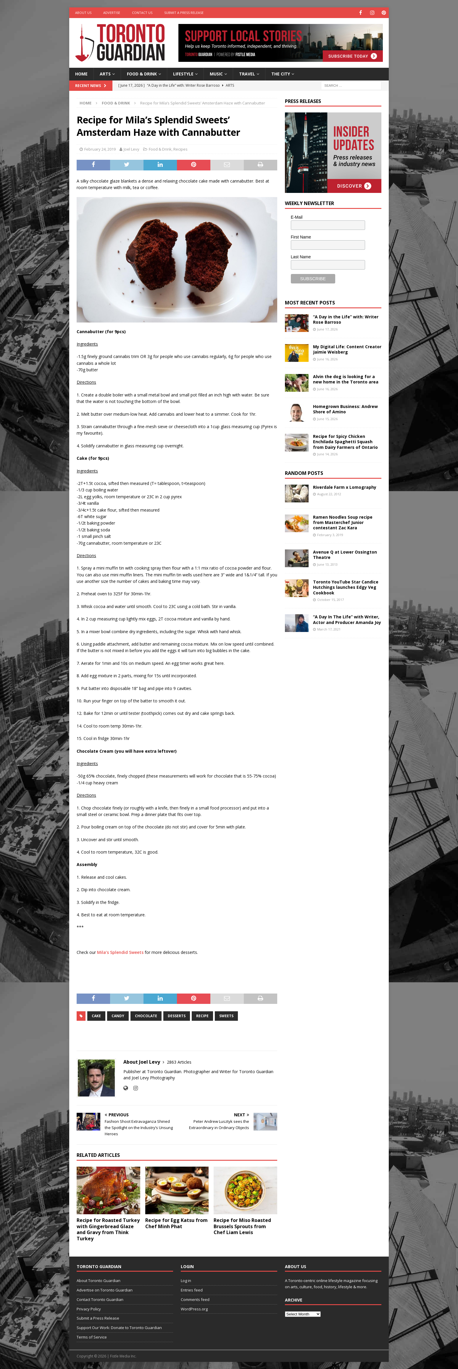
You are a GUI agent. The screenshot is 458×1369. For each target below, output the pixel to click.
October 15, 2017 (330, 599)
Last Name (301, 256)
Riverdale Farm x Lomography (344, 487)
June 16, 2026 (327, 358)
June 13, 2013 (327, 564)
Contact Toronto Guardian (100, 1299)
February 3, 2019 (330, 534)
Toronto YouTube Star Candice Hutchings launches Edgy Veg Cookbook (345, 587)
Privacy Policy (89, 1308)
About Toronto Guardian (98, 1280)
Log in (186, 1280)
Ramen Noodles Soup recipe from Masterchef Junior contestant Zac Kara (342, 522)
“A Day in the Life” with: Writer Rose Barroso (345, 319)
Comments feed (195, 1299)
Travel (247, 73)
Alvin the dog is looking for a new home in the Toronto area (345, 378)
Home (81, 73)
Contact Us (142, 12)
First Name (301, 236)
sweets (226, 1015)
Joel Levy (131, 148)
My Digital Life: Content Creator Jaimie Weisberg (347, 349)
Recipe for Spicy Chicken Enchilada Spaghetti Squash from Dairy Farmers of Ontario (345, 441)
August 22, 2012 (329, 493)
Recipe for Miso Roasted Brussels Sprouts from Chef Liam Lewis (242, 1226)
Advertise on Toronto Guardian (105, 1289)
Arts (105, 73)
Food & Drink (142, 73)
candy (118, 1015)
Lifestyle (183, 73)
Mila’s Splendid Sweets (120, 952)
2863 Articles (179, 1062)
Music (216, 73)
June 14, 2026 (327, 454)
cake (96, 1015)
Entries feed (192, 1289)
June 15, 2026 (327, 418)
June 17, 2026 (327, 328)
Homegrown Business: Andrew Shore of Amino (345, 408)
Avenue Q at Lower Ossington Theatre (345, 554)
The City (280, 73)
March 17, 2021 (329, 629)
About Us (83, 12)
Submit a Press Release (184, 12)
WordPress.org (194, 1308)
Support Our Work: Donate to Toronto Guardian (119, 1327)
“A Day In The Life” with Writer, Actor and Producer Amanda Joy (347, 619)
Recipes (180, 148)
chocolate (146, 1015)
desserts (177, 1015)
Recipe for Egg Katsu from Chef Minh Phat (176, 1223)
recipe (202, 1015)
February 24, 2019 (100, 148)
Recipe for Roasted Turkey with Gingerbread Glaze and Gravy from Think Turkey (108, 1229)
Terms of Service (92, 1336)
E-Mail (297, 217)
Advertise (111, 12)
